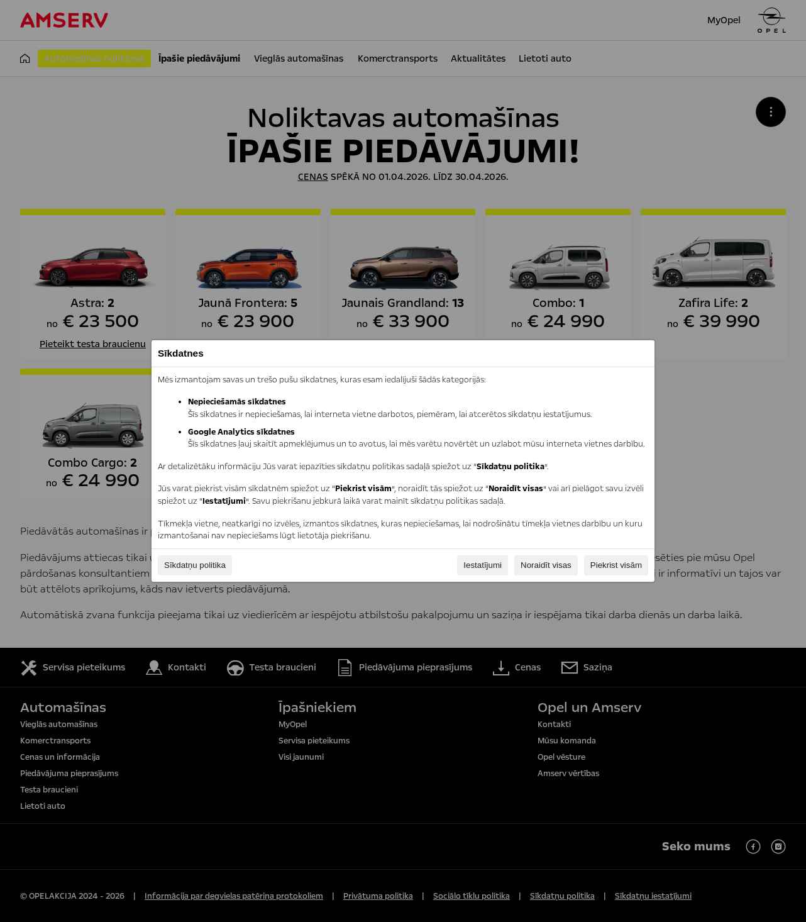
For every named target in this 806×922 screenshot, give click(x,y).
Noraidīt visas (546, 565)
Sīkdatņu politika (195, 565)
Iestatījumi (482, 565)
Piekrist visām (616, 565)
